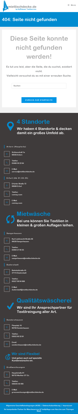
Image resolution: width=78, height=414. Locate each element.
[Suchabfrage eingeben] (39, 86)
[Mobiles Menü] (72, 5)
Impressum (67, 406)
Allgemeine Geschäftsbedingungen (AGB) (23, 406)
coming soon (17, 203)
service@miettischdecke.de (23, 172)
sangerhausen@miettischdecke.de (26, 258)
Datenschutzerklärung (51, 406)
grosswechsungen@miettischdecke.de (28, 392)
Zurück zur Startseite (39, 100)
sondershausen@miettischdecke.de (26, 345)
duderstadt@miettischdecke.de (25, 290)
